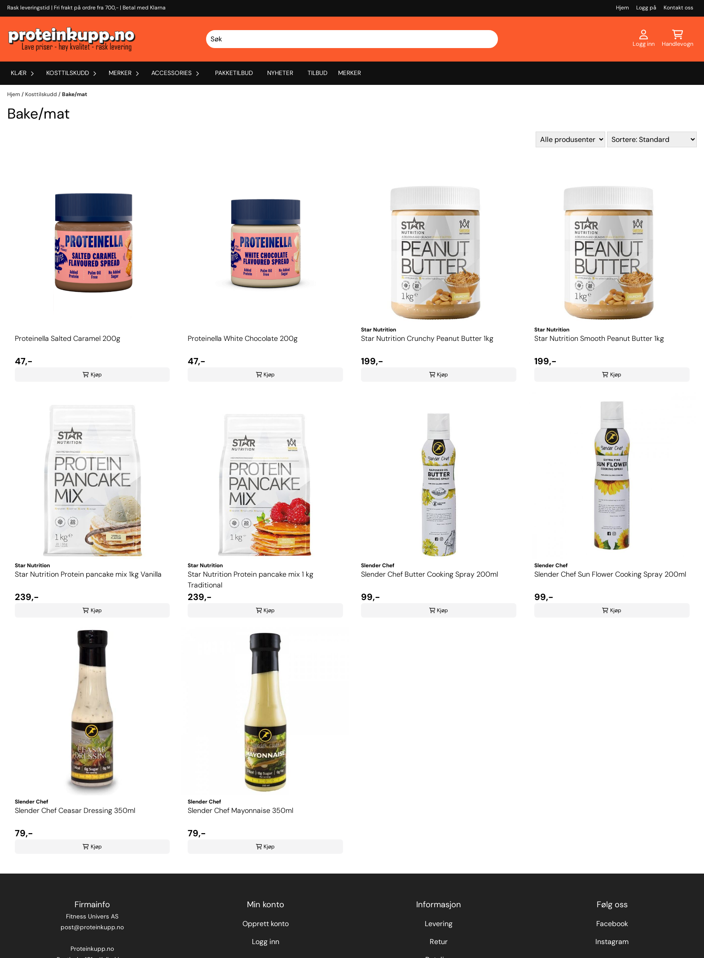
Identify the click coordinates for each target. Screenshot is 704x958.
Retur (439, 941)
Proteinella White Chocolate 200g (243, 338)
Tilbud (317, 73)
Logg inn (265, 941)
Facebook (612, 923)
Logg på (646, 7)
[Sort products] (652, 139)
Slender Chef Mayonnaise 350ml (240, 810)
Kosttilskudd (41, 94)
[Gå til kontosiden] (643, 39)
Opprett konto (265, 923)
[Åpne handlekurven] (677, 39)
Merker (349, 73)
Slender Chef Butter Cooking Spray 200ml (429, 574)
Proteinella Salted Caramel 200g (67, 338)
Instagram (612, 941)
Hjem (622, 7)
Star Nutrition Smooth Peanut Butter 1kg (599, 338)
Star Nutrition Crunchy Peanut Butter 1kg (427, 338)
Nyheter (280, 73)
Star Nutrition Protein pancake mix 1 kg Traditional (250, 580)
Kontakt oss (678, 7)
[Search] (490, 39)
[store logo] (72, 39)
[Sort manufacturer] (570, 139)
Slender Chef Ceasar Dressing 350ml (75, 810)
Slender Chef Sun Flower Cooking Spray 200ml (610, 574)
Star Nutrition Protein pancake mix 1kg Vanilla (88, 574)
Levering (439, 923)
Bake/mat (74, 94)
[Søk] (352, 39)
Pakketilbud (234, 73)
